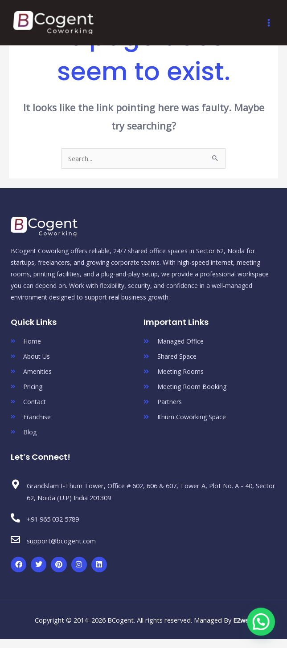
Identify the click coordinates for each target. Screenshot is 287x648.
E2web (243, 620)
